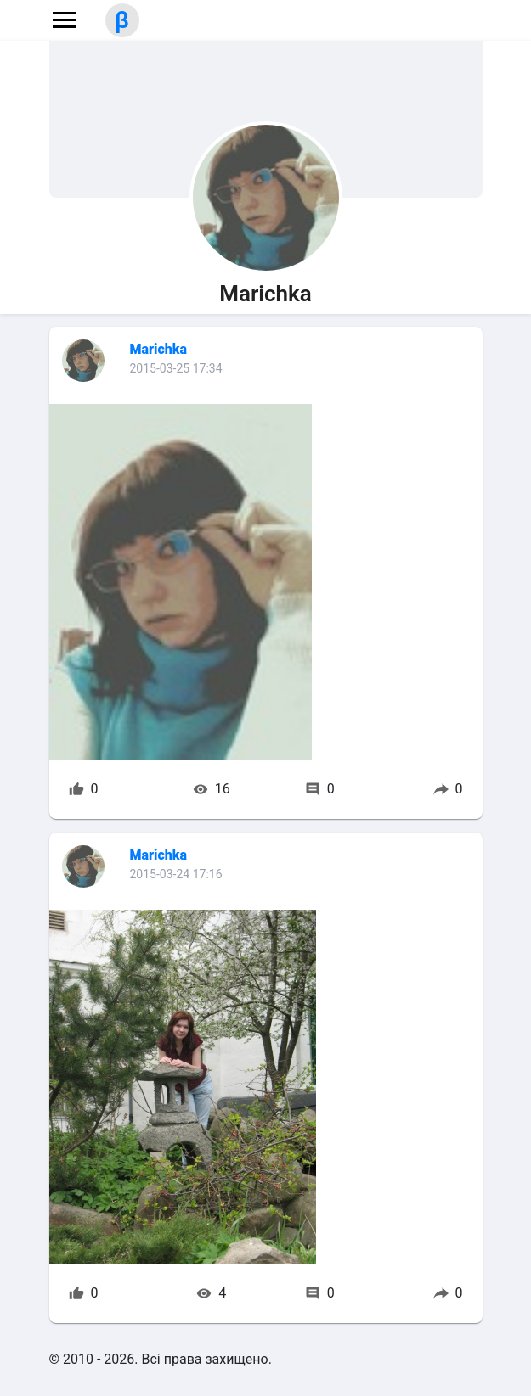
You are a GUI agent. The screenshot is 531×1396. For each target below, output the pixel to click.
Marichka (159, 349)
